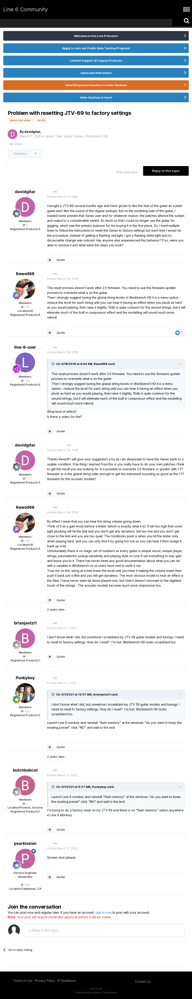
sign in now (103, 912)
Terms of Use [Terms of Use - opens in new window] (23, 981)
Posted (62, 196)
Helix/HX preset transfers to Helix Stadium (96, 85)
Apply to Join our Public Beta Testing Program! (96, 48)
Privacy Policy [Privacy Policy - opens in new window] (45, 981)
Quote (61, 260)
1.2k (25, 307)
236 (25, 380)
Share (16, 144)
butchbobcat (25, 770)
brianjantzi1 (25, 623)
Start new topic (127, 172)
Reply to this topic (166, 171)
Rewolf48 (25, 273)
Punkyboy (25, 677)
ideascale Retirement (96, 73)
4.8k (25, 884)
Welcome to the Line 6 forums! (96, 36)
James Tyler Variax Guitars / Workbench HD (76, 136)
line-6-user (25, 347)
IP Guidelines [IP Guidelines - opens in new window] (66, 981)
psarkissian (25, 843)
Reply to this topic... (44, 930)
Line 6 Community (25, 9)
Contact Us (143, 981)
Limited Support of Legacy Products (96, 60)
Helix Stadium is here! (96, 97)
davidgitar (32, 132)
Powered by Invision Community (96, 992)
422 (25, 711)
